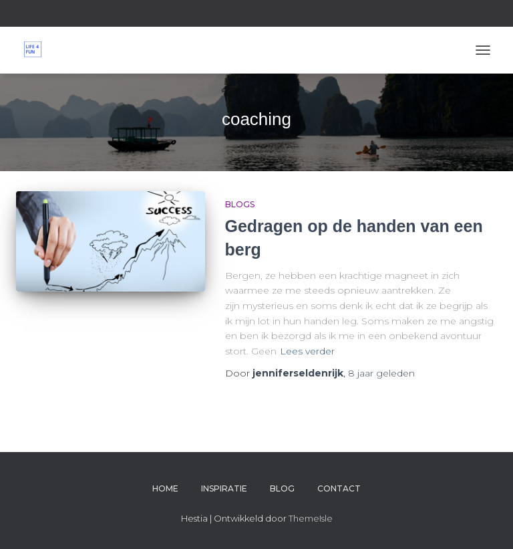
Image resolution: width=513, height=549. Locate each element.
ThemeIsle (311, 518)
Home (165, 488)
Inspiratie (224, 488)
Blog (282, 488)
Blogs (239, 204)
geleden (381, 373)
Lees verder (307, 351)
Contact (339, 488)
